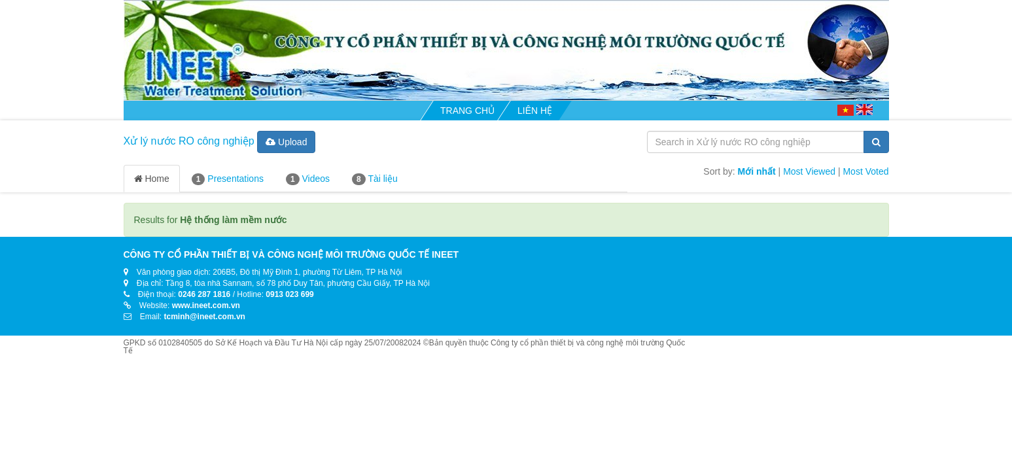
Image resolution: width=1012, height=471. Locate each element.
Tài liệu (375, 179)
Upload (286, 142)
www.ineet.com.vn (206, 305)
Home (151, 178)
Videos (308, 179)
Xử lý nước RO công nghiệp (189, 141)
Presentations (228, 179)
